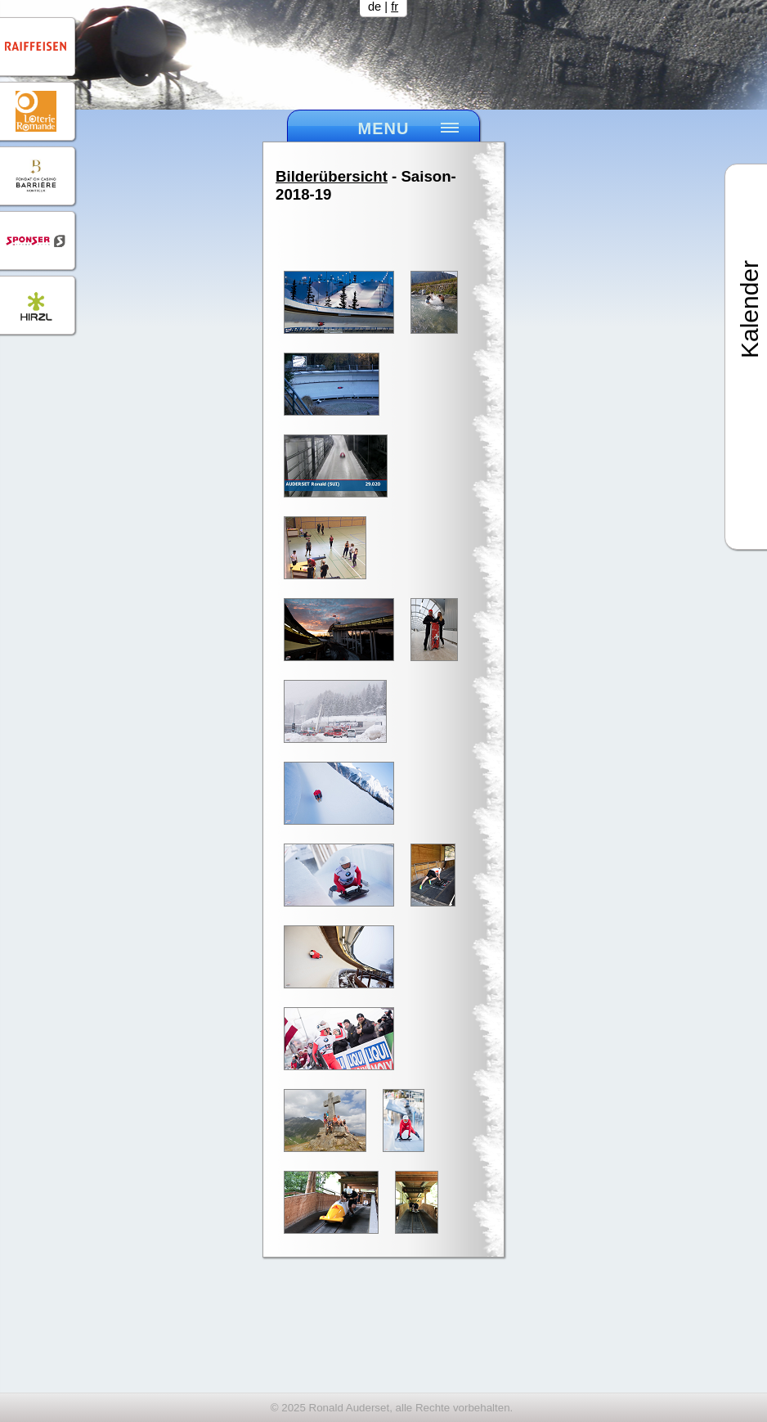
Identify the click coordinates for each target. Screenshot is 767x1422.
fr (394, 6)
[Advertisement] (383, 1339)
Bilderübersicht (332, 176)
